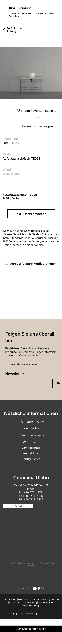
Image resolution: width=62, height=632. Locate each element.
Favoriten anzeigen (37, 126)
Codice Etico (15, 602)
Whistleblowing (30, 602)
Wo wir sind (31, 442)
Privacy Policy (43, 599)
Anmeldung (31, 453)
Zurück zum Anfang (14, 30)
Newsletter (14, 374)
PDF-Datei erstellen (31, 214)
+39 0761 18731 (33, 492)
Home (12, 8)
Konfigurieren (24, 8)
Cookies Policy (10, 599)
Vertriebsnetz (31, 447)
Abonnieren (59, 383)
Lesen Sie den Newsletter (23, 364)
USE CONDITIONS (26, 599)
